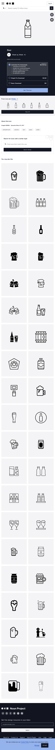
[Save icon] (52, 15)
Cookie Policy (25, 742)
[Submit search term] (51, 8)
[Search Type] (4, 8)
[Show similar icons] (52, 20)
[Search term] (28, 8)
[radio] (27, 68)
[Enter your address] (27, 724)
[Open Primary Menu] (3, 4)
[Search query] (27, 144)
